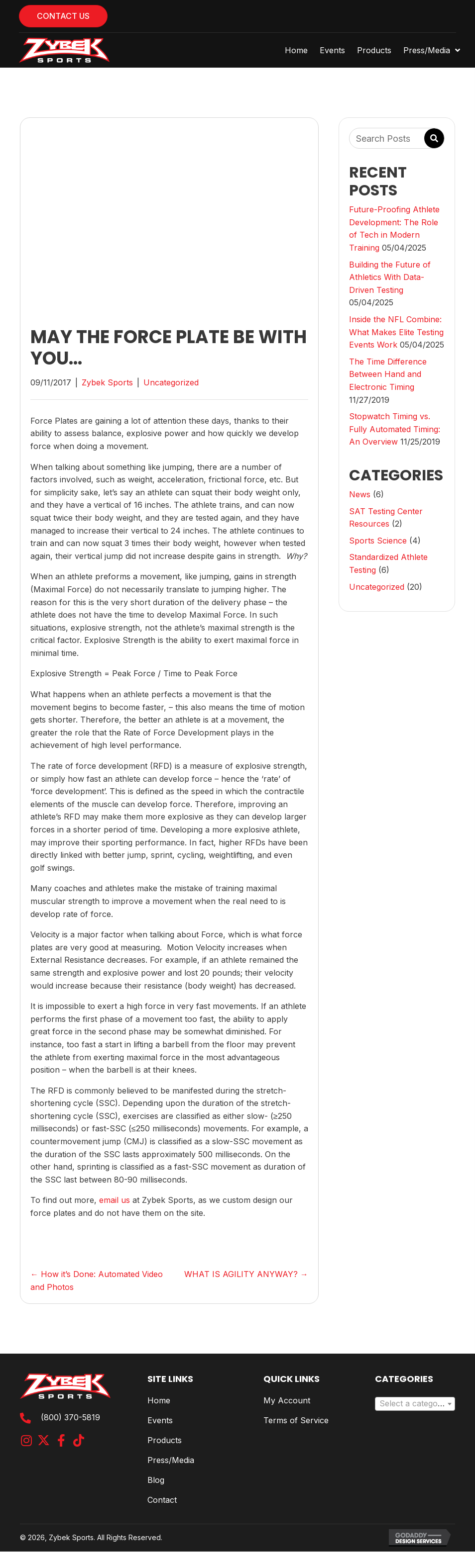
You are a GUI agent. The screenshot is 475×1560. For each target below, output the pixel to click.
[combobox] (415, 1404)
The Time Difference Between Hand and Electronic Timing (388, 374)
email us (114, 1200)
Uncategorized (171, 382)
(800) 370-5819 (70, 1417)
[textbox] (415, 1403)
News (359, 494)
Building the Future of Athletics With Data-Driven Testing (390, 277)
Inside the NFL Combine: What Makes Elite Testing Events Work (396, 332)
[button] (26, 1440)
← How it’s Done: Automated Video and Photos (96, 1280)
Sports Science (378, 541)
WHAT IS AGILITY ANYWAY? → (246, 1274)
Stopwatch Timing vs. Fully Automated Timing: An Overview (394, 429)
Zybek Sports (107, 382)
